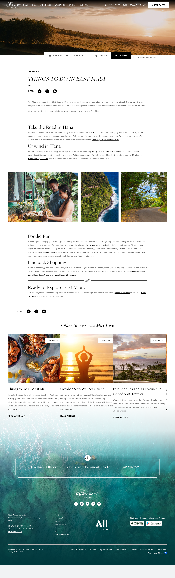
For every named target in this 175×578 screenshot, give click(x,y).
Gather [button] (74, 5)
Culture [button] (86, 5)
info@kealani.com (122, 292)
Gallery (132, 5)
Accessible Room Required (147, 57)
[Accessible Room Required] (135, 57)
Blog (123, 5)
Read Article (17, 415)
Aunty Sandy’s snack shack (97, 245)
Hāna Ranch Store (41, 275)
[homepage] (17, 5)
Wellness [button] (62, 5)
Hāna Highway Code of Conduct (105, 139)
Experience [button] (48, 5)
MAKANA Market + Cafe (45, 252)
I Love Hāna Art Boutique (64, 275)
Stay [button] (28, 5)
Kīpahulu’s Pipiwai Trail (38, 158)
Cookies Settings (157, 554)
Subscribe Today (131, 466)
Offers (141, 5)
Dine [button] (36, 5)
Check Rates (121, 55)
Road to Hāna (91, 132)
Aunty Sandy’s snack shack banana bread (104, 151)
